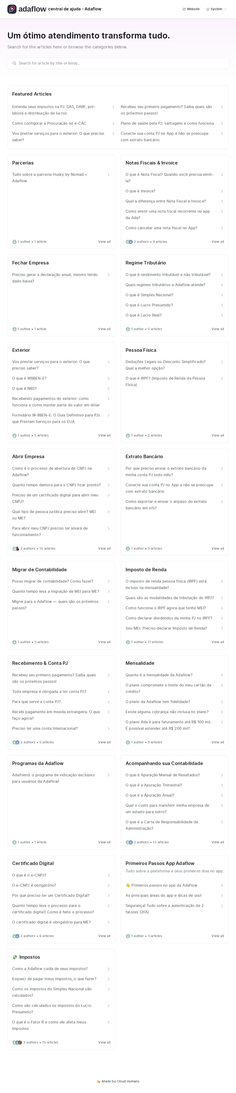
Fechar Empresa (30, 263)
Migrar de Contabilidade (39, 570)
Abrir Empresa (28, 456)
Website (191, 9)
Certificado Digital (33, 863)
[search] (120, 63)
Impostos (29, 957)
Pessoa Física (141, 350)
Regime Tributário (146, 263)
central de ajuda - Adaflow (54, 9)
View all (104, 241)
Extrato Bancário (144, 456)
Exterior (21, 350)
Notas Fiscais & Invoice (152, 163)
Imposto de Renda (146, 570)
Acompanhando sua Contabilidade (164, 763)
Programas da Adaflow (38, 763)
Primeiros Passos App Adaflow (160, 863)
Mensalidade (140, 663)
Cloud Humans (128, 1081)
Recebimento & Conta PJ (40, 663)
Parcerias (23, 163)
